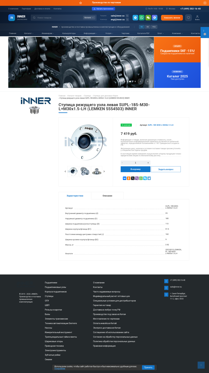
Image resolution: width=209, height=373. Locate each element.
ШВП (47, 305)
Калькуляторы (69, 33)
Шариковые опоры (54, 341)
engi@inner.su (118, 20)
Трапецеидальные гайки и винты (61, 337)
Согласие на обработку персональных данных (115, 337)
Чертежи (125, 33)
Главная (12, 33)
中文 (154, 27)
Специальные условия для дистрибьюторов (114, 301)
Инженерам (48, 33)
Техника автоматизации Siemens (61, 323)
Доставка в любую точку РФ (106, 310)
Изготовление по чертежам (106, 319)
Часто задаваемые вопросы (106, 291)
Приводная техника (54, 346)
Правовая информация (104, 346)
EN (148, 27)
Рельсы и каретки (53, 310)
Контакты (58, 9)
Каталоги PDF (143, 33)
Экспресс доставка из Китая (107, 328)
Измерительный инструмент (58, 332)
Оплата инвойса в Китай (105, 323)
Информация (90, 33)
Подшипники (51, 282)
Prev (65, 171)
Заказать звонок (172, 18)
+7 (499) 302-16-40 (190, 9)
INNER (21, 16)
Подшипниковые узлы (55, 287)
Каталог (29, 33)
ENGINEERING (22, 19)
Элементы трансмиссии (56, 319)
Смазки (48, 359)
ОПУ (47, 301)
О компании (13, 9)
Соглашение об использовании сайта (111, 332)
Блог (161, 33)
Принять (148, 367)
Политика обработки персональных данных (114, 341)
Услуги (109, 33)
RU (142, 27)
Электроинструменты (55, 350)
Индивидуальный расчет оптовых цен (111, 296)
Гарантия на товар (102, 305)
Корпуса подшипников (56, 291)
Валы (47, 314)
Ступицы (49, 296)
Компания (177, 33)
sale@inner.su (117, 16)
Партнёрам (26, 9)
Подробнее (60, 368)
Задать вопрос (165, 169)
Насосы (48, 328)
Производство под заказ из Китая (109, 314)
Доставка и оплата (42, 9)
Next (104, 171)
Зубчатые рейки (52, 355)
